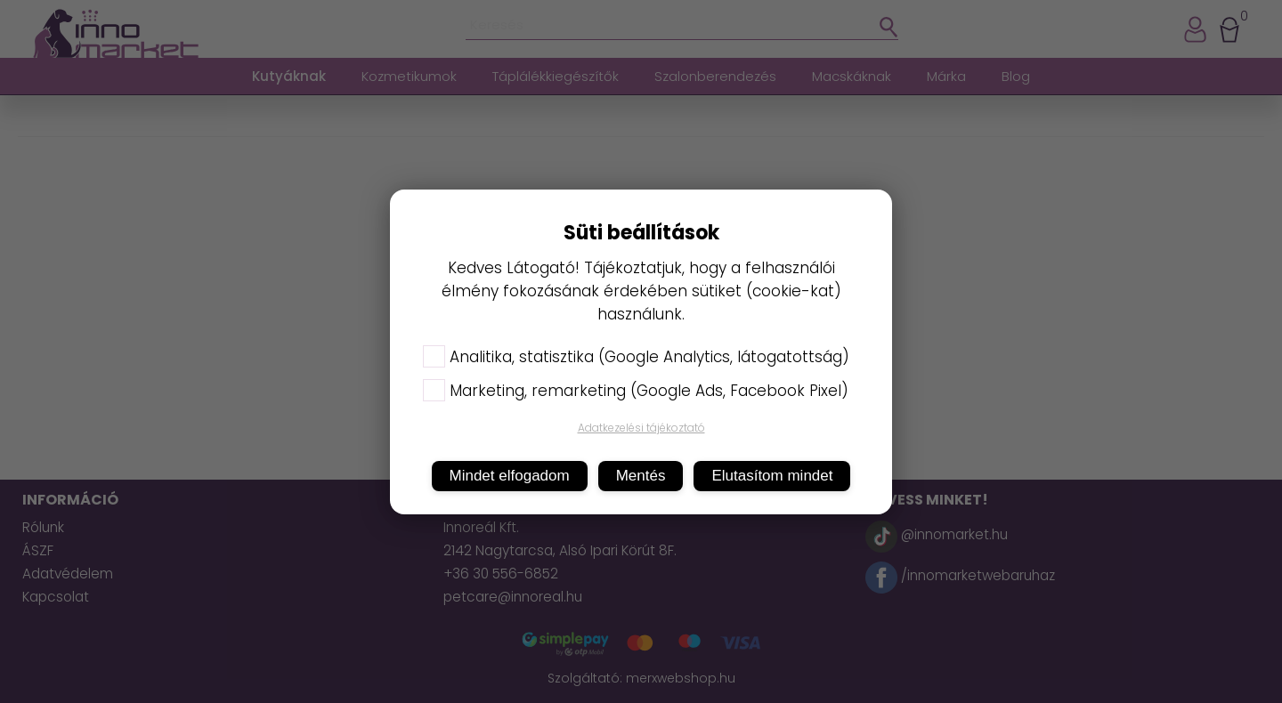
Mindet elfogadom (510, 475)
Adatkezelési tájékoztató (641, 427)
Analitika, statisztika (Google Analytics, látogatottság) (636, 357)
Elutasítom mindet (771, 475)
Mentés (641, 475)
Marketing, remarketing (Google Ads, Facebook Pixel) (635, 391)
